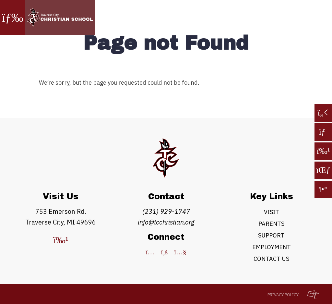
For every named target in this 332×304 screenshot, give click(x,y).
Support (271, 235)
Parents (271, 223)
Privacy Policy (283, 295)
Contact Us (271, 258)
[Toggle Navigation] (12, 17)
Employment (271, 247)
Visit (271, 212)
